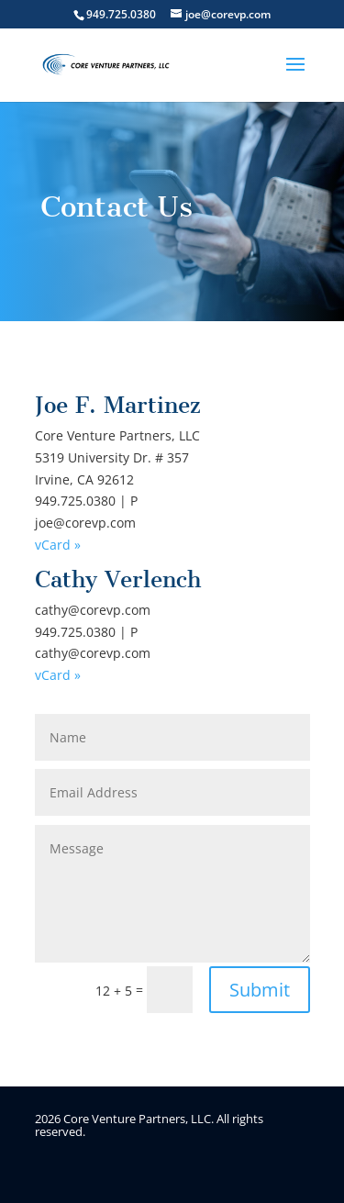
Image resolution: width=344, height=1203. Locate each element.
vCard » (58, 544)
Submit (259, 989)
